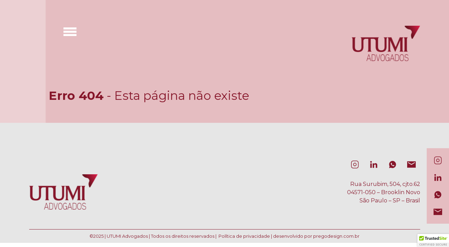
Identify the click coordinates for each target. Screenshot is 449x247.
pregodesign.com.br (336, 236)
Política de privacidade (244, 236)
